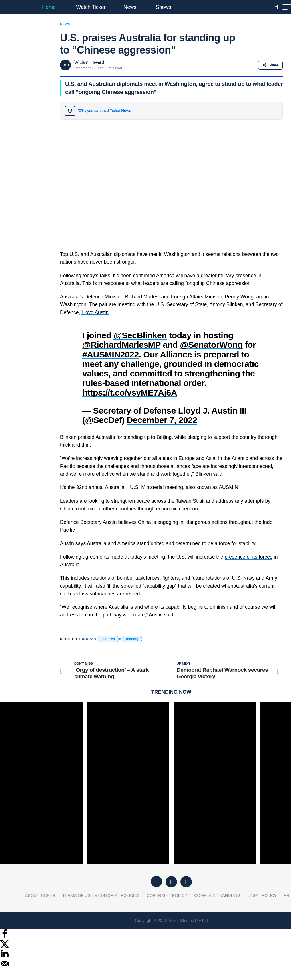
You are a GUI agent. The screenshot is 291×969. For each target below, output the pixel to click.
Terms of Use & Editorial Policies (101, 895)
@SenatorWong (211, 344)
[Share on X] (4, 946)
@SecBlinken (140, 335)
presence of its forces (248, 557)
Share (270, 65)
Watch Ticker (90, 7)
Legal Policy (262, 895)
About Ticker (40, 895)
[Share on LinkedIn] (4, 956)
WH (65, 65)
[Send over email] (4, 966)
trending (131, 639)
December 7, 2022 (162, 420)
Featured (108, 639)
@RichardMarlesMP (121, 344)
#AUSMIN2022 (110, 354)
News (129, 7)
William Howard (89, 62)
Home (49, 7)
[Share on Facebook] (4, 936)
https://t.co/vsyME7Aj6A (129, 392)
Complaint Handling (217, 895)
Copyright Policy (167, 895)
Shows (163, 7)
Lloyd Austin (95, 312)
